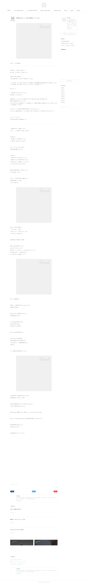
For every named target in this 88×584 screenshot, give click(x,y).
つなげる (67, 45)
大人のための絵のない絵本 (22, 10)
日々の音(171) (15, 484)
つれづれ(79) (11, 484)
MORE (75, 10)
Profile (68, 10)
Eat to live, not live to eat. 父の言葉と (17, 529)
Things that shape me (65, 41)
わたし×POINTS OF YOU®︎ (35, 10)
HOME (12, 10)
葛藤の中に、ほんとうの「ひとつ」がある (17, 519)
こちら (15, 130)
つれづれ (63, 45)
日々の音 (72, 45)
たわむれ (71, 43)
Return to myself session (49, 10)
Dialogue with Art (60, 10)
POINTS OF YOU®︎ (65, 43)
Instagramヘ (69, 80)
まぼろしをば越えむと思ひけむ (15, 509)
